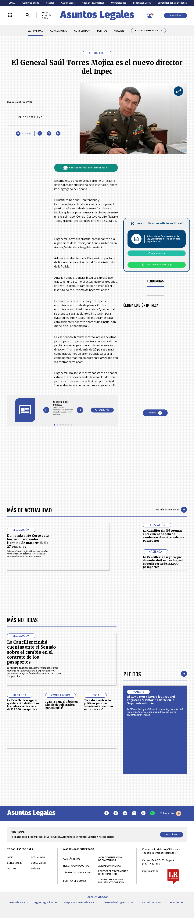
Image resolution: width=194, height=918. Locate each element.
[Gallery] (63, 408)
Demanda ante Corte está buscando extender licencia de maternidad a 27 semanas (28, 541)
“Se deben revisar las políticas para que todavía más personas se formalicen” (98, 705)
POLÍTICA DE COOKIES (75, 880)
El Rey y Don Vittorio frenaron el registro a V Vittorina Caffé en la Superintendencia (151, 700)
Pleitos (132, 674)
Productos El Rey (142, 2)
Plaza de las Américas (93, 2)
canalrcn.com (151, 902)
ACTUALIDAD (35, 30)
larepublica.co (18, 902)
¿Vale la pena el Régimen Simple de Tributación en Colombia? (61, 704)
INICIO (10, 857)
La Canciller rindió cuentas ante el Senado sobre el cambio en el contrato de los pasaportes (163, 535)
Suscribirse (175, 15)
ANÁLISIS (119, 30)
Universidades (118, 2)
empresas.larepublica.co (80, 902)
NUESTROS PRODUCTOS (76, 865)
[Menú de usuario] (149, 15)
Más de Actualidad (29, 510)
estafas (50, 2)
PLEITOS (102, 30)
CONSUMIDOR (82, 30)
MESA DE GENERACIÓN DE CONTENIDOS (110, 859)
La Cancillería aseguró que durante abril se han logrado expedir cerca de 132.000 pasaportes (164, 562)
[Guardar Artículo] (23, 133)
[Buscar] (28, 15)
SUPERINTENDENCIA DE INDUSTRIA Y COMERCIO (111, 881)
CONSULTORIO (58, 30)
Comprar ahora (156, 253)
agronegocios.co (45, 902)
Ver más (155, 413)
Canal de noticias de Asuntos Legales (85, 168)
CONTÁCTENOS (71, 858)
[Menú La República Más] (10, 15)
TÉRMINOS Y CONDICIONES (77, 872)
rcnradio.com (176, 902)
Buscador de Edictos (148, 30)
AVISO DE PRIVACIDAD (109, 865)
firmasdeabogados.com (119, 902)
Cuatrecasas (68, 2)
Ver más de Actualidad (171, 510)
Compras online (30, 2)
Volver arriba (170, 813)
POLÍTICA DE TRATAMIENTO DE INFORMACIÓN (113, 872)
